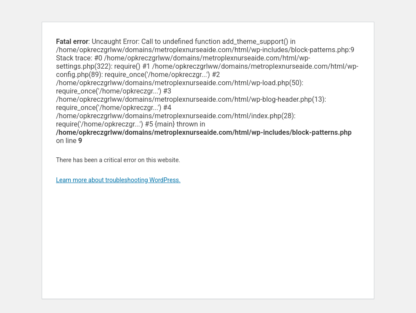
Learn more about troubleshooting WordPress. (118, 179)
